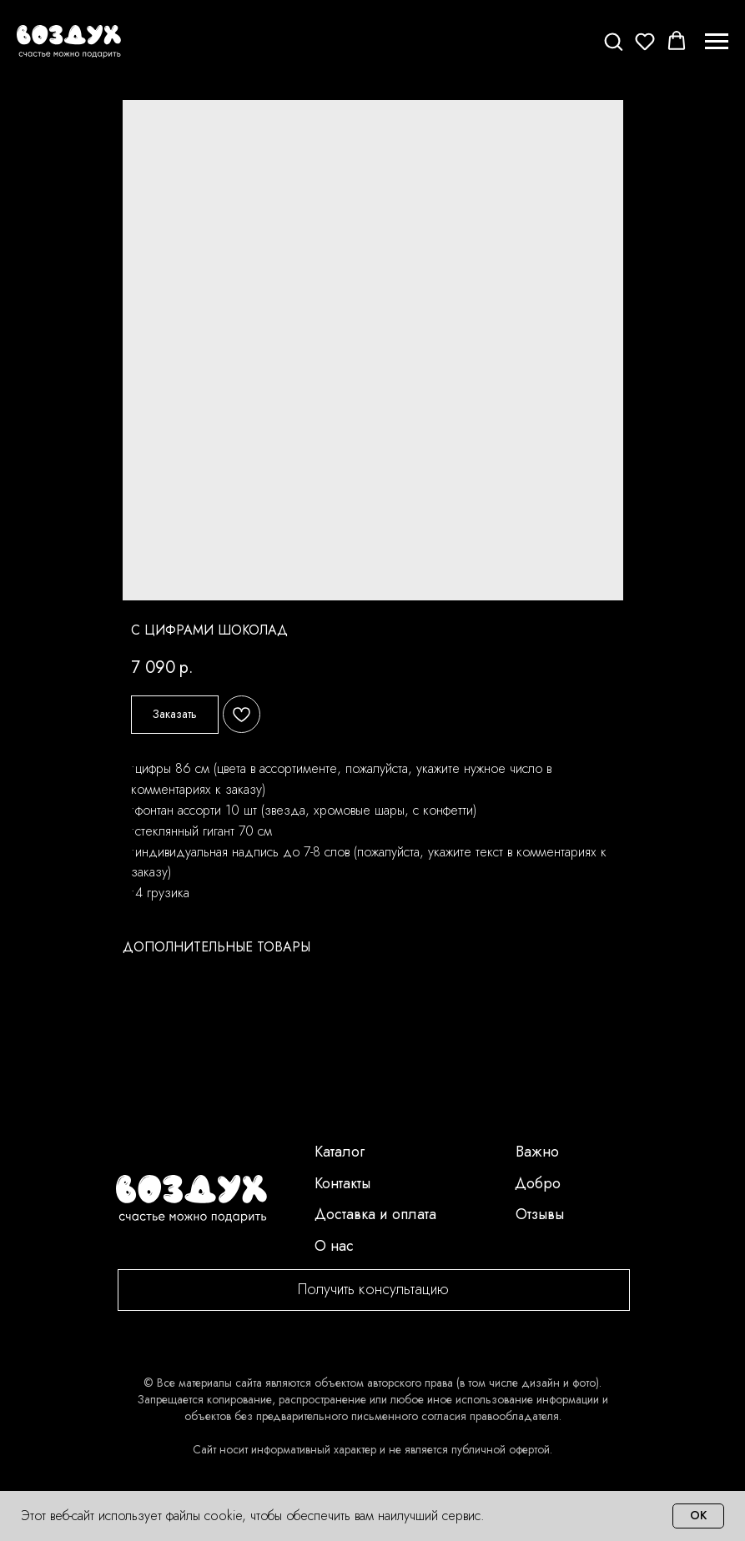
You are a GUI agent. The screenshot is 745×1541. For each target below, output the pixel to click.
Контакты (342, 1183)
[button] (613, 41)
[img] (191, 1199)
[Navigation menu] (716, 41)
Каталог (340, 1151)
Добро (538, 1183)
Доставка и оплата (375, 1214)
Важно (537, 1151)
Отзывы (540, 1214)
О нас (334, 1246)
